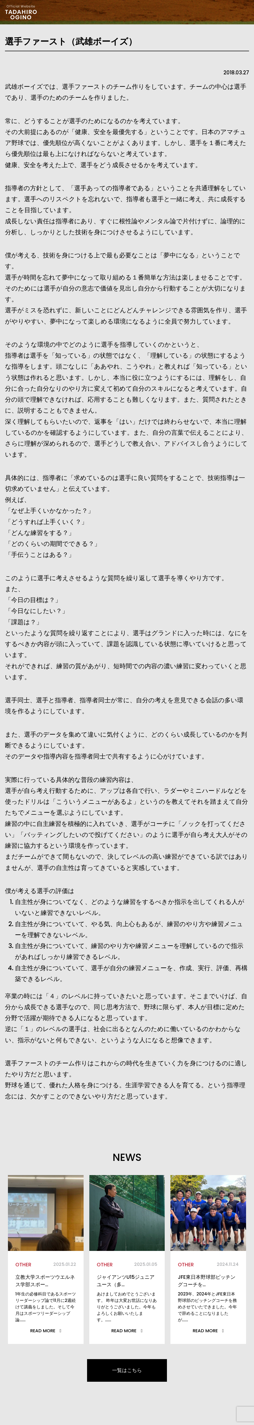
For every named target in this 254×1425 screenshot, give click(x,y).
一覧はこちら (127, 1372)
